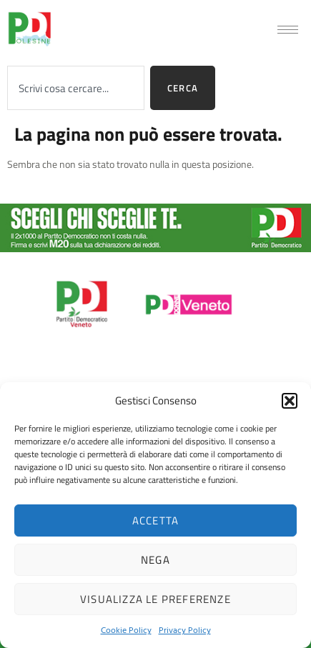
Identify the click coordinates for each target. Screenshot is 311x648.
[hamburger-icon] (288, 29)
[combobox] (75, 88)
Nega (155, 560)
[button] (289, 401)
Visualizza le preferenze (155, 599)
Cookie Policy (126, 629)
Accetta (155, 520)
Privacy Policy (185, 629)
